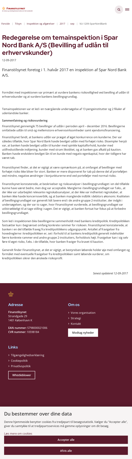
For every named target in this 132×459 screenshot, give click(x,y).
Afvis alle (66, 451)
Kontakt (76, 323)
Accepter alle (66, 440)
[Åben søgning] (119, 10)
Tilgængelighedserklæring (27, 354)
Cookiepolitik (19, 360)
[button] (128, 9)
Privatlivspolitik (21, 365)
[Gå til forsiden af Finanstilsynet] (16, 10)
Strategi (76, 317)
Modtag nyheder (83, 332)
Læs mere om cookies (18, 433)
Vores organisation (83, 312)
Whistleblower (21, 374)
